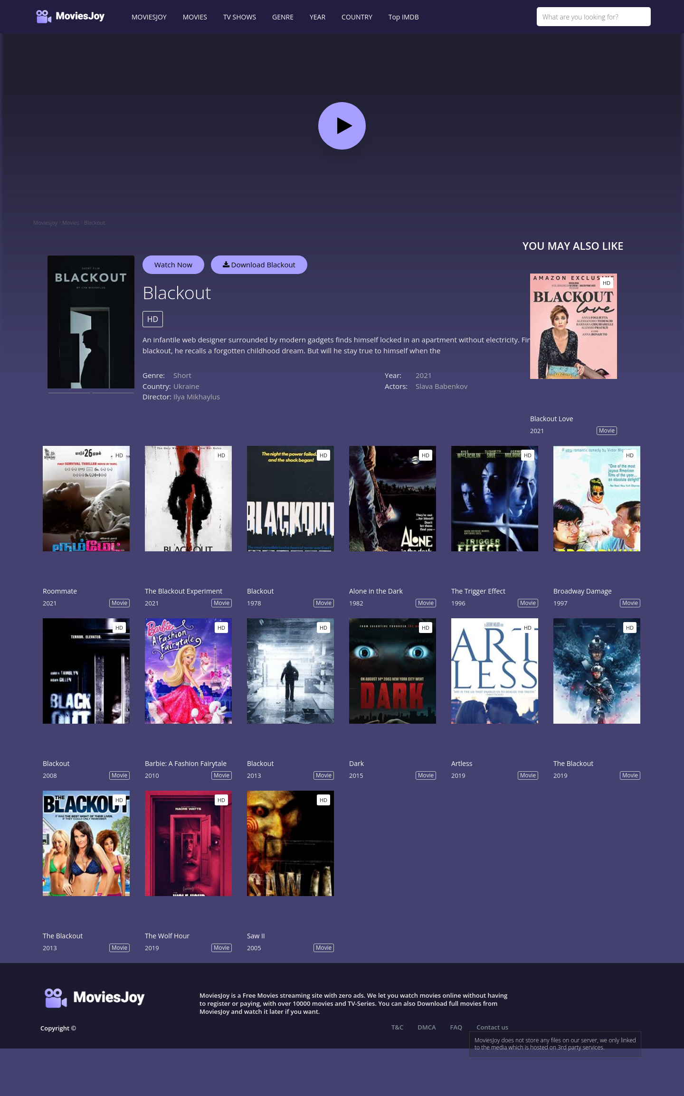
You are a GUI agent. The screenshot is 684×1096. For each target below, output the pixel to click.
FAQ (456, 1027)
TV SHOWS (239, 16)
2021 (424, 375)
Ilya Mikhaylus (196, 396)
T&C (397, 1027)
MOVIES (195, 16)
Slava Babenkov (441, 386)
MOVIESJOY (149, 16)
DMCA (427, 1027)
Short (182, 375)
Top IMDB (404, 16)
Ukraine (186, 386)
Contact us (492, 1027)
